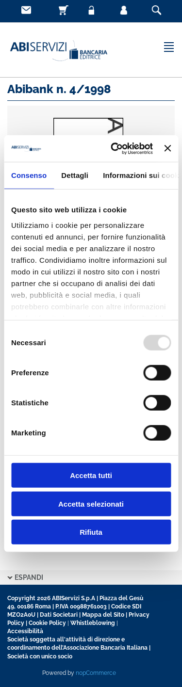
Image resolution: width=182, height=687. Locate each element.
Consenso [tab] (29, 175)
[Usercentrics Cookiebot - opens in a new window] (114, 148)
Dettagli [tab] (74, 175)
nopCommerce (96, 673)
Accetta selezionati (91, 503)
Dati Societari (59, 614)
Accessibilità (25, 631)
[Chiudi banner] (167, 148)
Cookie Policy (47, 623)
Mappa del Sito (103, 614)
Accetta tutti (91, 475)
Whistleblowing (92, 623)
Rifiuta (91, 532)
